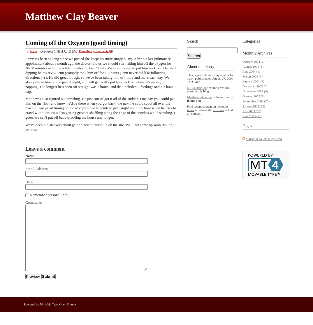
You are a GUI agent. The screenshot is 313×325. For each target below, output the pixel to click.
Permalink (85, 51)
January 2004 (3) (253, 81)
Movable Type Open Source (58, 317)
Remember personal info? (47, 195)
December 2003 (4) (255, 86)
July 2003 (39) (251, 111)
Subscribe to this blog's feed (264, 138)
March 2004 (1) (252, 76)
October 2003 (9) (253, 96)
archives (218, 110)
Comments (33, 202)
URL (29, 182)
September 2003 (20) (256, 101)
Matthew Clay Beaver (71, 16)
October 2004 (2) (253, 61)
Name (29, 156)
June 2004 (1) (251, 71)
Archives (264, 53)
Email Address (36, 168)
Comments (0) (103, 51)
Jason (33, 51)
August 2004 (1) (252, 66)
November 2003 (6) (255, 91)
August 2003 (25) (253, 106)
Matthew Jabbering (199, 97)
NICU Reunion (197, 87)
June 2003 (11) (252, 116)
